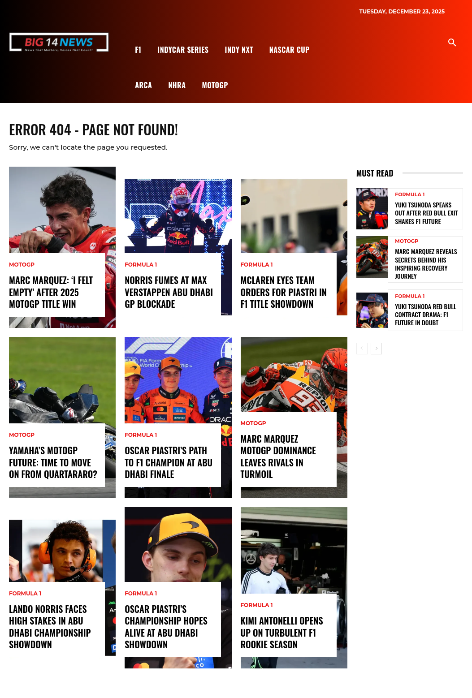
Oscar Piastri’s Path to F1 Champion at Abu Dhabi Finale (167, 467)
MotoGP (22, 272)
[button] (452, 43)
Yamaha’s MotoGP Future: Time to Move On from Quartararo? (51, 467)
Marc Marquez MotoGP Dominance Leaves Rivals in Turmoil (285, 467)
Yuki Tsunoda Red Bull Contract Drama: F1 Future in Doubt (426, 312)
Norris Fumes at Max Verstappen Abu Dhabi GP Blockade (164, 296)
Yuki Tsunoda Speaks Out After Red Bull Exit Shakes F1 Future (426, 216)
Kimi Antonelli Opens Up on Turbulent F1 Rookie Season (283, 637)
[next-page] (376, 347)
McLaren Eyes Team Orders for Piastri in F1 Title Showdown (284, 296)
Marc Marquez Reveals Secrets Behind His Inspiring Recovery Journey (427, 264)
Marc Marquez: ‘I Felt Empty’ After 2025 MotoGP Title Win (46, 296)
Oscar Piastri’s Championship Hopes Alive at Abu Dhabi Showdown (162, 632)
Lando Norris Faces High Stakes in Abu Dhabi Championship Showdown (53, 632)
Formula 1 (25, 602)
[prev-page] (362, 347)
